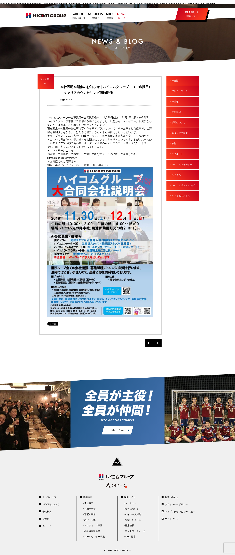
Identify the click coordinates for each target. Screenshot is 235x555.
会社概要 (47, 511)
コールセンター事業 (94, 536)
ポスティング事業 (93, 525)
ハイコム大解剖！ (134, 514)
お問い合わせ (172, 497)
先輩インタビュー (134, 520)
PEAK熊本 (130, 536)
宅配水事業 (90, 514)
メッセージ (130, 503)
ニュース (47, 526)
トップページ (49, 497)
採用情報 (129, 525)
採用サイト (129, 497)
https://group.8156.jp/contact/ (62, 158)
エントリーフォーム (135, 531)
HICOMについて (50, 504)
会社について (132, 508)
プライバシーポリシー (176, 504)
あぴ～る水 (90, 520)
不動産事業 (90, 508)
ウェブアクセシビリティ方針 (180, 511)
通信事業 (88, 503)
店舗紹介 (47, 518)
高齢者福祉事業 (92, 531)
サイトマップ (172, 518)
